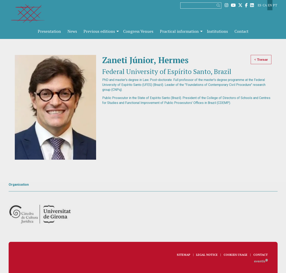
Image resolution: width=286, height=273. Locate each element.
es (259, 5)
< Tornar (261, 59)
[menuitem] (226, 5)
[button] (219, 5)
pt (275, 5)
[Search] (200, 5)
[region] (55, 107)
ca (265, 5)
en (270, 5)
